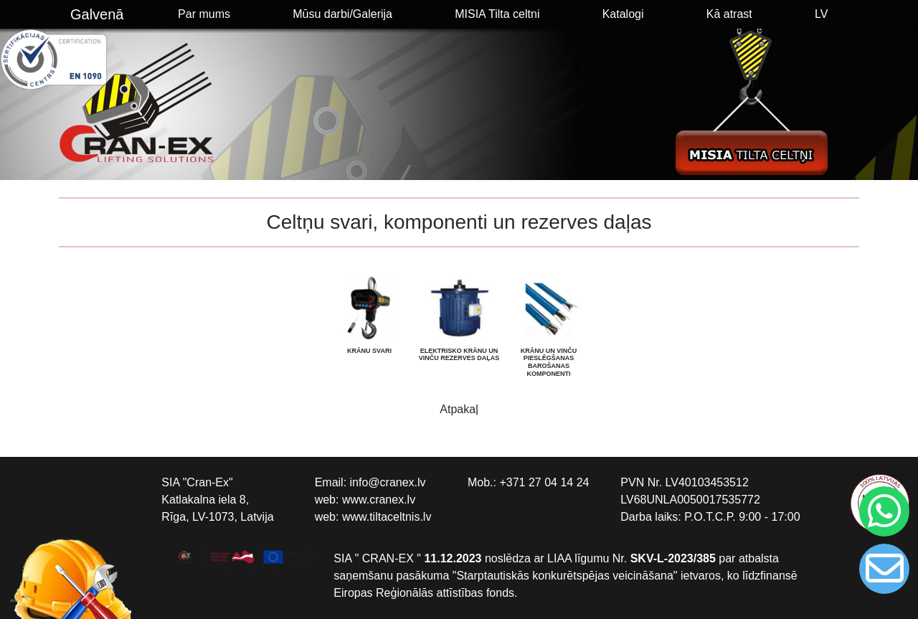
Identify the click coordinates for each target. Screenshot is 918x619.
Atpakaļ (459, 409)
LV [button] (821, 14)
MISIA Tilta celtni (497, 14)
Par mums (204, 14)
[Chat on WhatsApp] (882, 511)
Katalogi (623, 14)
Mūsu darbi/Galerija (342, 14)
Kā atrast (729, 14)
